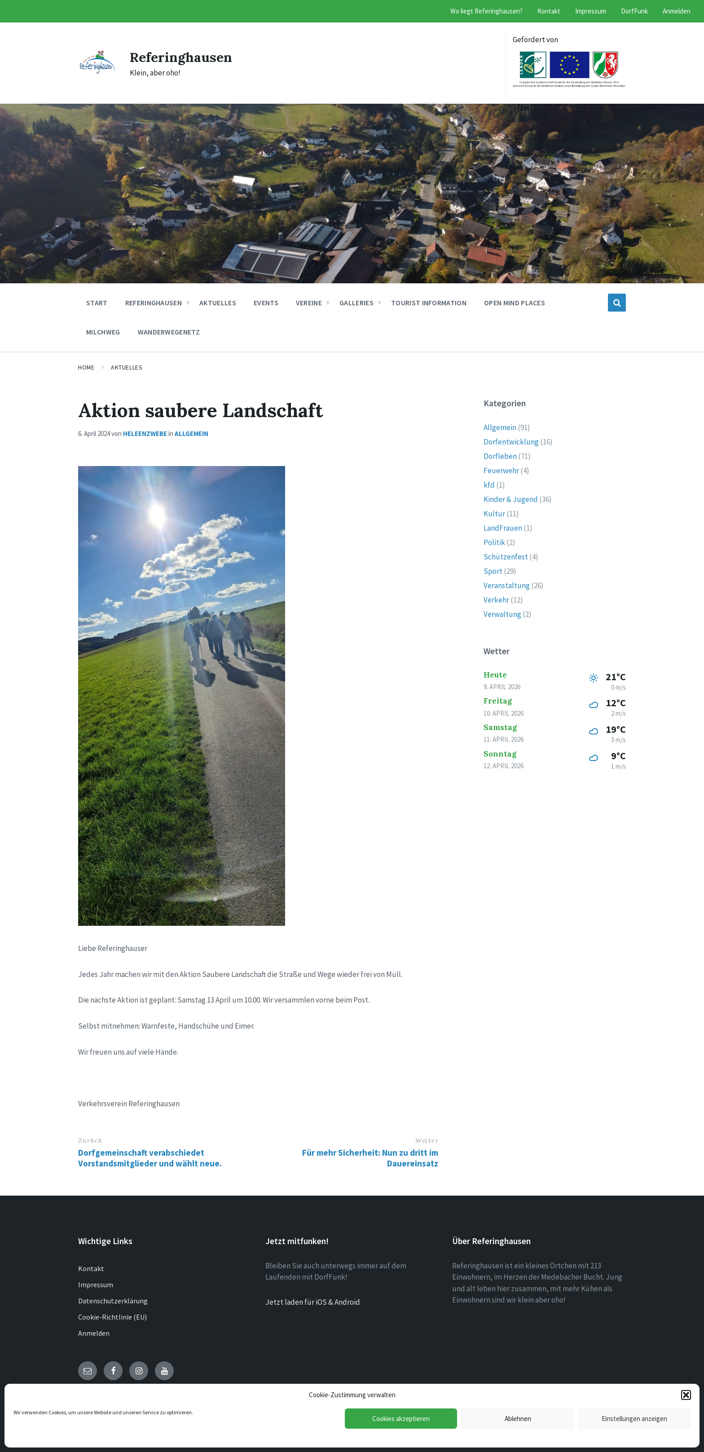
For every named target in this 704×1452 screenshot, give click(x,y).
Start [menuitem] (97, 302)
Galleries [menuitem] (356, 302)
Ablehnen (518, 1418)
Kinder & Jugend (511, 499)
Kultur (494, 514)
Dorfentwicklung (511, 442)
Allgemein (191, 433)
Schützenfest (506, 557)
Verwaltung (502, 614)
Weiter (426, 1140)
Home (86, 367)
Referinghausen (181, 57)
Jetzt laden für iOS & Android (312, 1302)
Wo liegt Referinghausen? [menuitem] (486, 11)
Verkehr (496, 600)
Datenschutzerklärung (113, 1300)
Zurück (90, 1140)
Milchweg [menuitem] (103, 331)
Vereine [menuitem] (309, 302)
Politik (494, 542)
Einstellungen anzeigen (634, 1418)
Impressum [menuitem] (590, 11)
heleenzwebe (145, 433)
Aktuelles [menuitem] (217, 302)
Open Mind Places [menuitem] (514, 302)
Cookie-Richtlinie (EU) (112, 1316)
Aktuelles (126, 367)
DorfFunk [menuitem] (634, 11)
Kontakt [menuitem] (548, 11)
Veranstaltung (507, 585)
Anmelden (94, 1333)
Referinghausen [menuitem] (153, 302)
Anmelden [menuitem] (677, 11)
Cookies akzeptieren (401, 1418)
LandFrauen (503, 528)
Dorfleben (500, 456)
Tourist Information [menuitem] (428, 302)
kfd (489, 485)
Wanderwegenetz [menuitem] (169, 331)
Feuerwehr (501, 470)
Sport (493, 571)
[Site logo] (97, 71)
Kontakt (91, 1268)
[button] (686, 1394)
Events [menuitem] (266, 302)
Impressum (95, 1284)
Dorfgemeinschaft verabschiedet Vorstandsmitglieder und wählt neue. (150, 1158)
